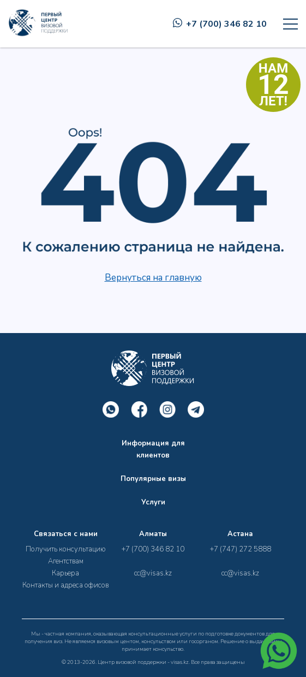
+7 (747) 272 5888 (240, 549)
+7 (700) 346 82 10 (220, 24)
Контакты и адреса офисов (65, 585)
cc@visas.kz (153, 573)
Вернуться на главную (153, 277)
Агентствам (65, 561)
